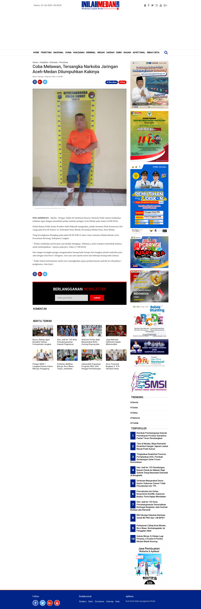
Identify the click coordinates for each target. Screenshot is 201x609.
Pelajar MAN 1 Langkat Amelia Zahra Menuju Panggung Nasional (43, 367)
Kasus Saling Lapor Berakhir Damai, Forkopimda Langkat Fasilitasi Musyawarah (43, 343)
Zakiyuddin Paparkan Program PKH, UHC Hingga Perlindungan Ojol (91, 367)
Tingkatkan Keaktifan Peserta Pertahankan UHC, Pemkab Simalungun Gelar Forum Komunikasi (148, 458)
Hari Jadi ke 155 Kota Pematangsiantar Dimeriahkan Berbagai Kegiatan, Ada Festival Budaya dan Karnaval (148, 506)
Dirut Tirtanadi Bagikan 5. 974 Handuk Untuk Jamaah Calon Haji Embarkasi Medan (114, 368)
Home (35, 62)
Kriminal (53, 62)
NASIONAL (58, 52)
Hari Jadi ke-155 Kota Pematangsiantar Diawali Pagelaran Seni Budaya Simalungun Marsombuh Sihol (67, 345)
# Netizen (135, 418)
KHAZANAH (78, 52)
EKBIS (119, 52)
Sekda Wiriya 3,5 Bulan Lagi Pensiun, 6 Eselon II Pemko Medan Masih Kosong (150, 539)
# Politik (134, 423)
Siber (90, 601)
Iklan (117, 601)
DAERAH (110, 52)
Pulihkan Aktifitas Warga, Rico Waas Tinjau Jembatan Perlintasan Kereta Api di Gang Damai (67, 368)
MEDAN (101, 52)
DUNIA (68, 52)
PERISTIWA (46, 52)
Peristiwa (63, 62)
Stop (122, 82)
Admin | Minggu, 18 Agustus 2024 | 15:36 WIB (48, 76)
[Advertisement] (100, 30)
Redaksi (82, 601)
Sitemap (110, 601)
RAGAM (127, 52)
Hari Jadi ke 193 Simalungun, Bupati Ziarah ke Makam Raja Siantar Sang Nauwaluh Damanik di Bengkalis (149, 471)
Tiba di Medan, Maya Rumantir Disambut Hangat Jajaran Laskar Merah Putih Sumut (152, 446)
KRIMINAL (91, 52)
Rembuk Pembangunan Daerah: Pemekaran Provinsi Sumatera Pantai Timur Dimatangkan (152, 435)
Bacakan (112, 82)
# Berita (134, 402)
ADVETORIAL (139, 52)
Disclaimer (99, 601)
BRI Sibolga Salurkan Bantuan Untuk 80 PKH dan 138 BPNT (151, 516)
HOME (36, 52)
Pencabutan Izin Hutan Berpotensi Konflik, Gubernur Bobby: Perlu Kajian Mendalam (151, 494)
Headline (44, 62)
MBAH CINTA (153, 52)
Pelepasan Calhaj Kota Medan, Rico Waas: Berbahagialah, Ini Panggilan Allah (151, 528)
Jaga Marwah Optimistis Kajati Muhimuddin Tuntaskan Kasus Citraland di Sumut (114, 344)
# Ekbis (134, 412)
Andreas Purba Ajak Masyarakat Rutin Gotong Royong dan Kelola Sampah (91, 343)
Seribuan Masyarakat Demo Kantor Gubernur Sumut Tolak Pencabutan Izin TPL (151, 483)
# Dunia (134, 407)
